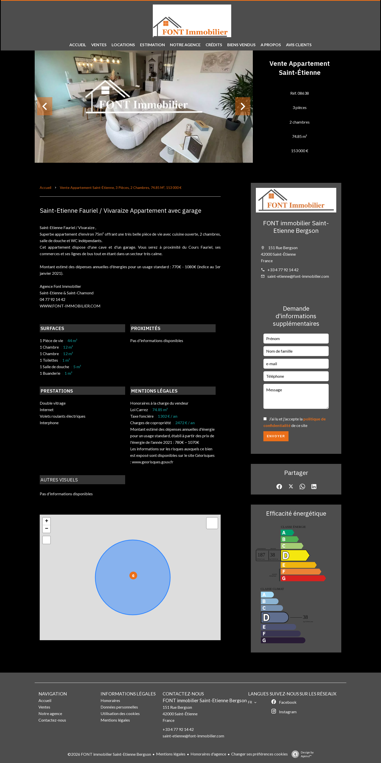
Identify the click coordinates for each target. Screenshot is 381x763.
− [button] (46, 529)
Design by (301, 754)
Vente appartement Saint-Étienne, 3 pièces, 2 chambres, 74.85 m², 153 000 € (120, 187)
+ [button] (46, 521)
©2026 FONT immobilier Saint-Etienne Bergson (109, 754)
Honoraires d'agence (208, 753)
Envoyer (276, 436)
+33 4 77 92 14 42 (283, 269)
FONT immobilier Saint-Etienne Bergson (296, 227)
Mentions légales (170, 753)
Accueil (45, 187)
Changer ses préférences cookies (259, 753)
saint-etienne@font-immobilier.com (298, 276)
